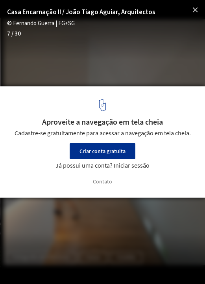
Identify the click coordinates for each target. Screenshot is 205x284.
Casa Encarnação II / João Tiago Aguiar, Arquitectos (81, 12)
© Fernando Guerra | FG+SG (41, 23)
